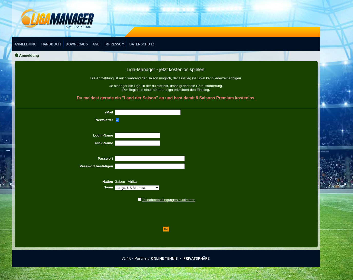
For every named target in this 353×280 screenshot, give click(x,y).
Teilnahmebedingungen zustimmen (168, 200)
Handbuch (51, 44)
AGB (96, 44)
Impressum (114, 44)
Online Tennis (164, 258)
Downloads (77, 44)
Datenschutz (141, 44)
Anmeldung (25, 44)
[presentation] (166, 214)
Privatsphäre (196, 258)
